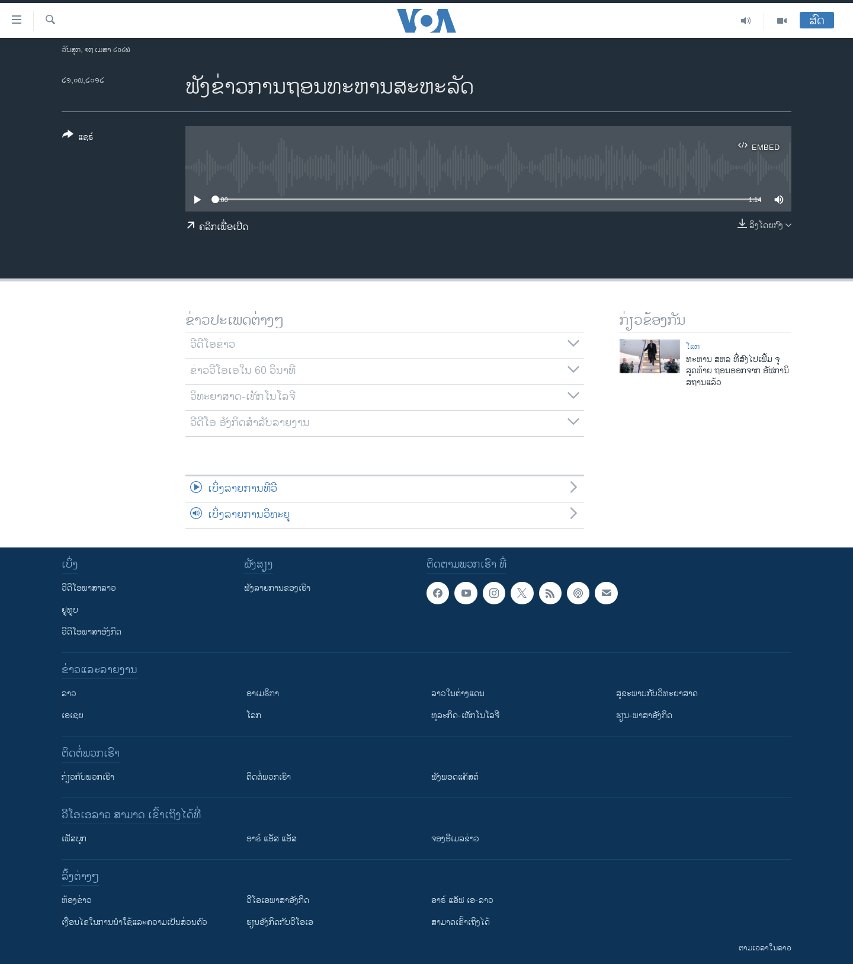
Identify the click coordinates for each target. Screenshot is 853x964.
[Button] (78, 138)
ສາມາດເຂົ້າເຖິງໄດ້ (460, 922)
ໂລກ (693, 346)
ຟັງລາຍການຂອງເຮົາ (277, 588)
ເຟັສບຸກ (74, 838)
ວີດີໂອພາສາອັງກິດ (91, 632)
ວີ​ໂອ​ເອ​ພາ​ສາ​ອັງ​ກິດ (277, 900)
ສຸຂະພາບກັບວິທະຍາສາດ (657, 693)
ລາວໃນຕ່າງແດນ (458, 693)
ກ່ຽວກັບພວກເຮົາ (88, 777)
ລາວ (69, 693)
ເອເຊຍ (73, 715)
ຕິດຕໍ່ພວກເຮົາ (268, 777)
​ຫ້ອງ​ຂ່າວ (77, 900)
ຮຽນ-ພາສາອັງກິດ (644, 715)
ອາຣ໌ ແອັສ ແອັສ (271, 838)
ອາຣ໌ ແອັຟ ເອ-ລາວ (462, 900)
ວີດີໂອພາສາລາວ (89, 588)
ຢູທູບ (70, 610)
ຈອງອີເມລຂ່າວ (455, 838)
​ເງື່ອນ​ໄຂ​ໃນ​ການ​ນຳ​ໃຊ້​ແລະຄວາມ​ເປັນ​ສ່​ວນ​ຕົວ (134, 922)
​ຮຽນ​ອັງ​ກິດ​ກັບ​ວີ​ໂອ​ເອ (279, 922)
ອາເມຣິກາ (262, 693)
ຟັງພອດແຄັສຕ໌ (455, 777)
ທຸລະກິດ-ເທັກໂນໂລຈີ (465, 715)
